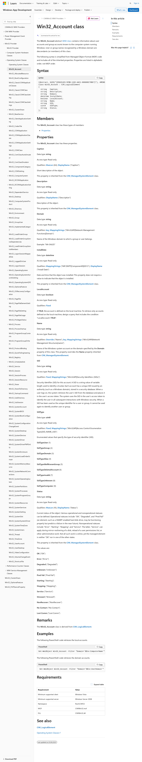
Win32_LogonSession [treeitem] (17, 266)
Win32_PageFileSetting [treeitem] (17, 311)
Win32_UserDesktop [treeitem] (16, 548)
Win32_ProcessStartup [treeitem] (17, 329)
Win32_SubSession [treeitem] (16, 402)
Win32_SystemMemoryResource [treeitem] (19, 465)
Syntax (114, 23)
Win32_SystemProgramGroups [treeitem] (19, 497)
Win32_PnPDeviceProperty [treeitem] (15, 587)
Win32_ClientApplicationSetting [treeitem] (20, 120)
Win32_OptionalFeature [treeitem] (18, 287)
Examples (115, 33)
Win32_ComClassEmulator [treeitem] (19, 162)
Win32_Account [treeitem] (15, 69)
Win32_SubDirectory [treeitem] (17, 398)
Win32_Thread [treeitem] (14, 534)
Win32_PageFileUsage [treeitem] (17, 315)
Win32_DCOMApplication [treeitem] (18, 180)
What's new (121, 10)
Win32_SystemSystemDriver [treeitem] (19, 521)
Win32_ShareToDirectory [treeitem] (18, 389)
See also (115, 39)
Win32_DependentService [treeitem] (18, 192)
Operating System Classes (48, 732)
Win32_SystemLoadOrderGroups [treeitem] (19, 458)
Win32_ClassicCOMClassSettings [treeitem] (20, 103)
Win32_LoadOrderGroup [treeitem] (18, 234)
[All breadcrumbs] (39, 18)
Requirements (117, 36)
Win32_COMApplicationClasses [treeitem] (19, 136)
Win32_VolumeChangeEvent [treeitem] (19, 557)
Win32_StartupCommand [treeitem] (18, 393)
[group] (71, 96)
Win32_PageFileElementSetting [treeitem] (19, 304)
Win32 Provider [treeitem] (13, 48)
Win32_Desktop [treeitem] (15, 196)
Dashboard (133, 10)
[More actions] (103, 18)
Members (115, 26)
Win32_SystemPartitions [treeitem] (18, 486)
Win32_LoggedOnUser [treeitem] (17, 261)
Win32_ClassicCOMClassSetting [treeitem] (20, 96)
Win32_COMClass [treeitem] (15, 150)
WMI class (66, 41)
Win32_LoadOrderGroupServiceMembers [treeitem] (20, 247)
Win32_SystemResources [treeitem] (18, 503)
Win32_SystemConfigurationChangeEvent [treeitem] (19, 425)
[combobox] (17, 22)
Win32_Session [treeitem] (14, 371)
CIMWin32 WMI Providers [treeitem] (15, 27)
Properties (46, 130)
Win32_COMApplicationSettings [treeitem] (20, 144)
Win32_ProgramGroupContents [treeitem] (19, 335)
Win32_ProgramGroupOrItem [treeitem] (19, 342)
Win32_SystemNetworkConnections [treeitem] (20, 473)
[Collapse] (30, 16)
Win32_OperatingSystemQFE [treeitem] (20, 282)
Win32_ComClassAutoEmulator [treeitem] (20, 156)
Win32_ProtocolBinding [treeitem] (18, 348)
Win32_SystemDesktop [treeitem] (17, 431)
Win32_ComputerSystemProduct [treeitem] (19, 202)
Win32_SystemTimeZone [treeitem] (18, 525)
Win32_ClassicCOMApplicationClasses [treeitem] (19, 84)
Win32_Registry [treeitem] (15, 357)
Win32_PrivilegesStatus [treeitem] (17, 320)
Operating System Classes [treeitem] (18, 64)
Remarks (115, 29)
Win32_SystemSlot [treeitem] (16, 516)
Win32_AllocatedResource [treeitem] (18, 73)
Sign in (136, 3)
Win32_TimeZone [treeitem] (15, 539)
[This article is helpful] (130, 47)
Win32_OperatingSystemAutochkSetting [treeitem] (19, 276)
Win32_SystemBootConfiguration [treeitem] (19, 417)
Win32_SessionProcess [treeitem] (17, 375)
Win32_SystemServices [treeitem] (17, 507)
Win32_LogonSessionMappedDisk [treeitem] (19, 255)
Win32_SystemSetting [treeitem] (17, 512)
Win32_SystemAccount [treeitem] (18, 407)
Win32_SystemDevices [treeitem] (17, 435)
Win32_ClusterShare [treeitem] (12, 578)
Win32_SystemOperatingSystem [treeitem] (19, 480)
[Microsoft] (4, 3)
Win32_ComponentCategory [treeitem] (19, 167)
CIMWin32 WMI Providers (53, 18)
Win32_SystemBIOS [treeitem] (16, 411)
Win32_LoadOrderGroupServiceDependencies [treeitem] (20, 240)
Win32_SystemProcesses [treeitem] (18, 491)
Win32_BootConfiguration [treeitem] (18, 78)
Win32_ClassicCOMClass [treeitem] (18, 90)
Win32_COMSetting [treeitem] (16, 171)
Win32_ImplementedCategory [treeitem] (20, 228)
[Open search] (130, 3)
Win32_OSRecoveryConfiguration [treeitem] (19, 293)
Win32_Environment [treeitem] (16, 213)
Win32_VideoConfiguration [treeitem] (19, 552)
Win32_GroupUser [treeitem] (16, 222)
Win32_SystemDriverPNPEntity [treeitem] (20, 446)
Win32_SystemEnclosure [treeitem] (18, 452)
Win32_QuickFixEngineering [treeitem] (19, 353)
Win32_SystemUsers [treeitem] (16, 530)
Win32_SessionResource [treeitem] (18, 380)
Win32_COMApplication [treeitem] (18, 130)
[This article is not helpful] (133, 47)
